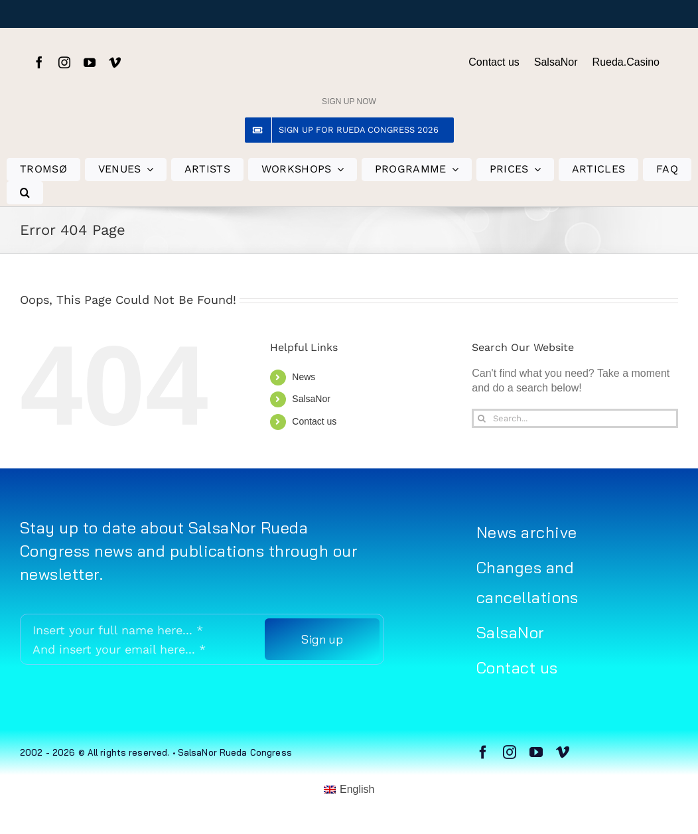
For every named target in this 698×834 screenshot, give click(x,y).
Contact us (314, 421)
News (303, 377)
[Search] (481, 418)
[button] (25, 192)
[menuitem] (349, 789)
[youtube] (90, 62)
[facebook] (39, 62)
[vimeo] (115, 62)
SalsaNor (311, 398)
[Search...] (575, 418)
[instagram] (64, 62)
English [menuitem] (357, 789)
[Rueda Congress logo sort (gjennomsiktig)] (349, 48)
